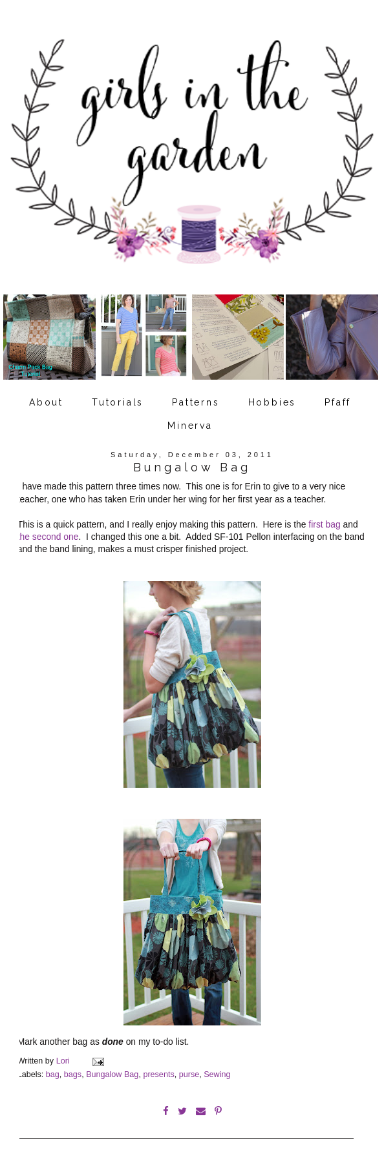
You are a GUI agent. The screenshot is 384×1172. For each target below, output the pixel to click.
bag (52, 1074)
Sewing (217, 1074)
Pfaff (338, 402)
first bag (324, 524)
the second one (48, 536)
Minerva (190, 425)
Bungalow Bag (112, 1074)
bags (72, 1074)
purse (189, 1074)
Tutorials (118, 402)
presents (158, 1074)
